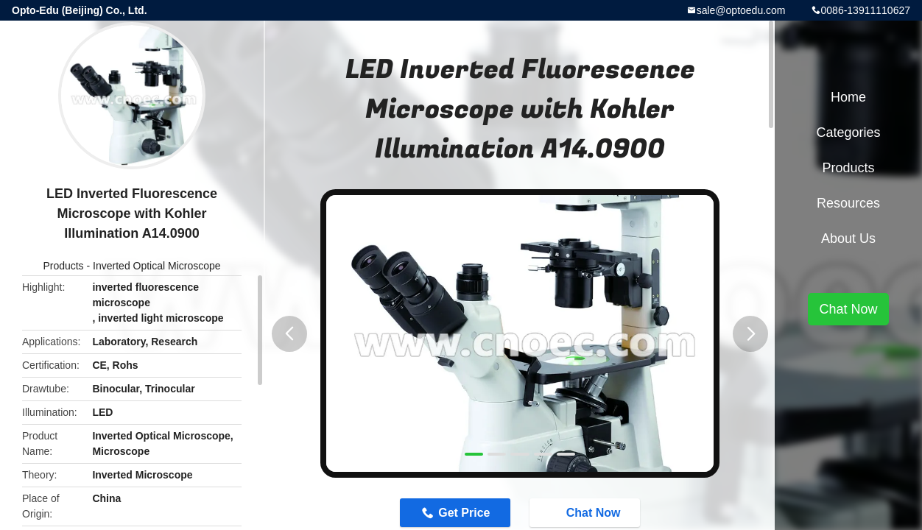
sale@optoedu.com (741, 10)
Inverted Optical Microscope (157, 266)
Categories (848, 132)
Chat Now (586, 511)
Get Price (464, 512)
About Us (848, 238)
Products (63, 266)
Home (848, 97)
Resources (848, 203)
